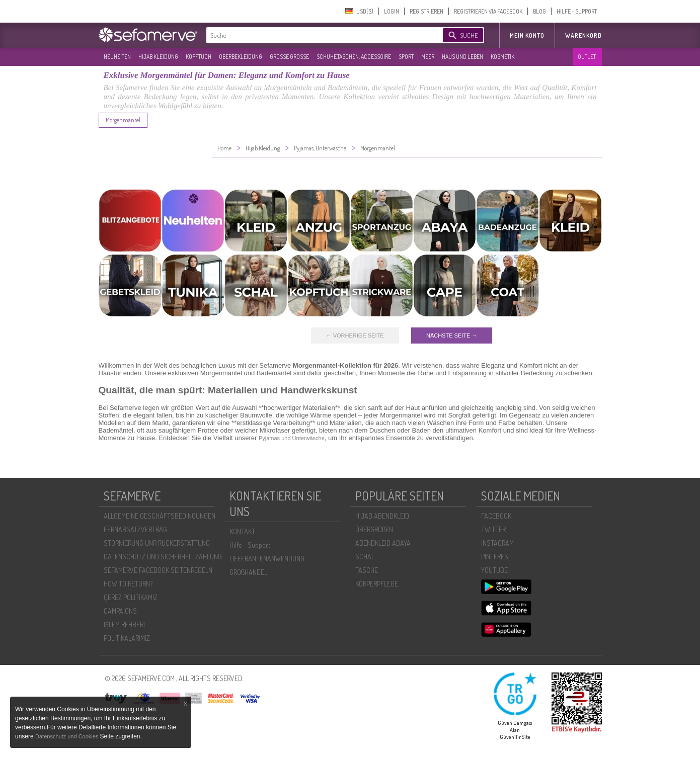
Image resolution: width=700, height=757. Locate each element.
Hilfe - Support (249, 545)
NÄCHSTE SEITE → (451, 335)
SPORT (406, 56)
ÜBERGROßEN (374, 529)
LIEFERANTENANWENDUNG (266, 558)
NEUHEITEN (117, 56)
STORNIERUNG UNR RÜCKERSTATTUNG (157, 543)
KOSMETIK (502, 56)
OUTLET (587, 56)
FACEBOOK (496, 516)
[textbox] (316, 35)
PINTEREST (496, 556)
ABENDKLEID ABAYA (383, 543)
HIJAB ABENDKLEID (382, 516)
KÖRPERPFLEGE (376, 583)
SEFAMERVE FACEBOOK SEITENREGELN (158, 570)
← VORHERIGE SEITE (355, 335)
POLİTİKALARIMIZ (127, 638)
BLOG (539, 11)
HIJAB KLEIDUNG (158, 56)
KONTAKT (242, 531)
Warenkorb (583, 35)
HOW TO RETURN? (128, 583)
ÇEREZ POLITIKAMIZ (131, 597)
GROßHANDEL (248, 572)
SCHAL (364, 556)
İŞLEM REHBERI (124, 624)
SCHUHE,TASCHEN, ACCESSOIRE (354, 56)
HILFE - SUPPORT (577, 11)
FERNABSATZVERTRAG (135, 529)
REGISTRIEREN (426, 11)
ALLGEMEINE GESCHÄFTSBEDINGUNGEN (159, 516)
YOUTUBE (494, 570)
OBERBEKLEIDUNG (240, 56)
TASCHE (366, 570)
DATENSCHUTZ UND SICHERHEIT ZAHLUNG (163, 556)
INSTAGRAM (497, 543)
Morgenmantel (123, 120)
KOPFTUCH (198, 56)
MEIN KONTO (527, 35)
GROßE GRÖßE (289, 56)
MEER (427, 56)
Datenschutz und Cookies (67, 736)
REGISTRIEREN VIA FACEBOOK (488, 11)
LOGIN (391, 11)
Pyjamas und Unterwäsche (292, 438)
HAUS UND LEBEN (462, 56)
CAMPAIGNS (120, 611)
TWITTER (493, 529)
